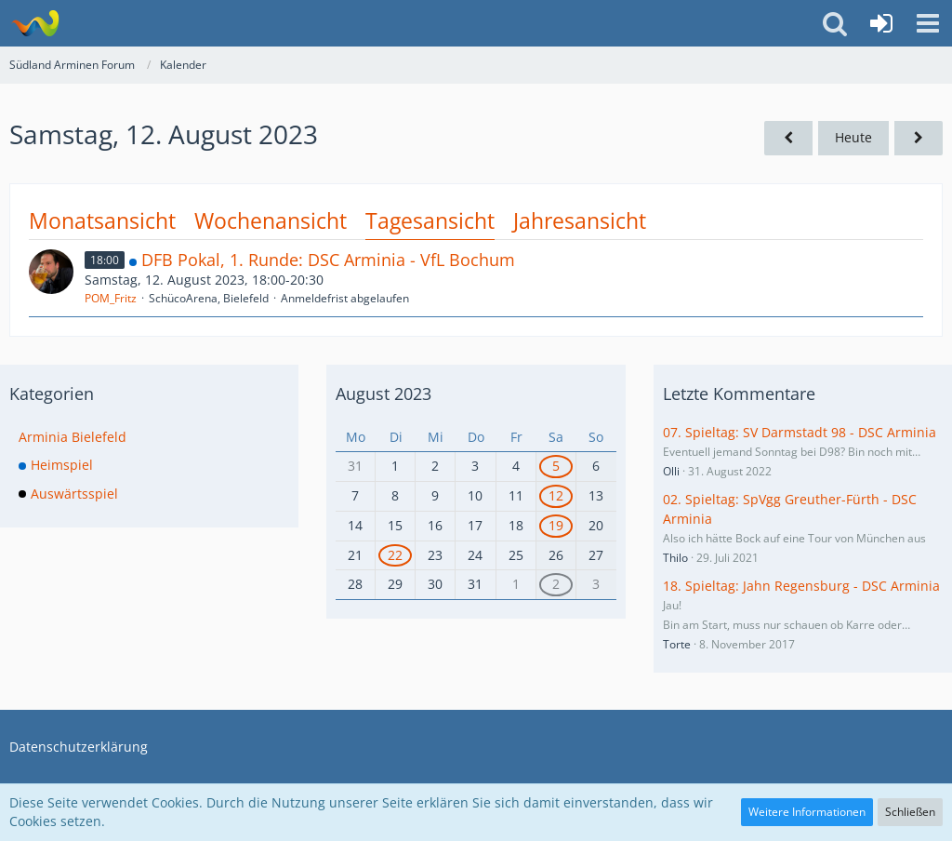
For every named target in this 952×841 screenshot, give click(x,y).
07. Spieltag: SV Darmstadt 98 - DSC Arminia (799, 432)
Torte (677, 644)
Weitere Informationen (807, 812)
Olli (671, 471)
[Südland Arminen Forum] (35, 23)
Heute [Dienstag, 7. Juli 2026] (853, 137)
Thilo (675, 558)
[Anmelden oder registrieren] (881, 23)
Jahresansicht (579, 220)
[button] (927, 23)
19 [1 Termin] (556, 525)
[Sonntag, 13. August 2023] (918, 138)
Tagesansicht (430, 220)
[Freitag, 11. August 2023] (788, 138)
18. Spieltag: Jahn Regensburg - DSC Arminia (801, 585)
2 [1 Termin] (556, 584)
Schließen (910, 812)
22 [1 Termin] (395, 555)
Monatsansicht (102, 220)
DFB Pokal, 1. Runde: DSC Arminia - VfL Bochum (328, 259)
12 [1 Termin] (556, 495)
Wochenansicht (270, 220)
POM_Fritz (111, 298)
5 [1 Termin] (556, 465)
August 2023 (383, 393)
